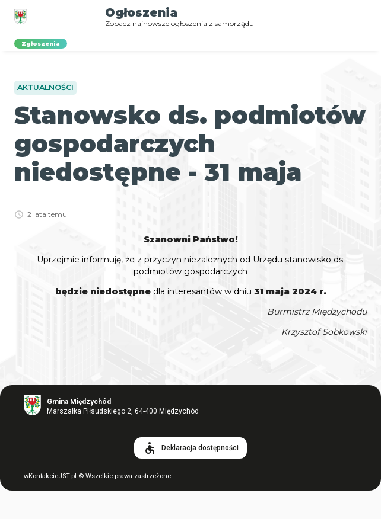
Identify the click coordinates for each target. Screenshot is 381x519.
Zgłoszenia (40, 43)
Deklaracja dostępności (190, 448)
